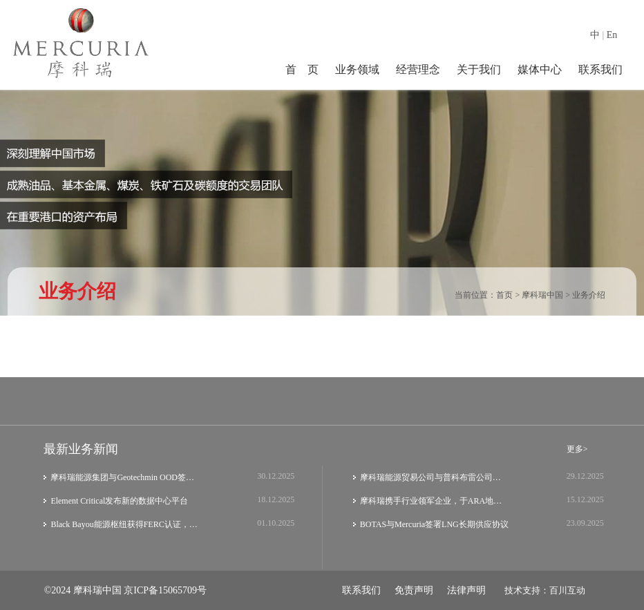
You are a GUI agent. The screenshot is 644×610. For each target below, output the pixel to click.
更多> (577, 449)
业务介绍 (588, 295)
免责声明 (414, 590)
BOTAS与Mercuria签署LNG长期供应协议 (434, 524)
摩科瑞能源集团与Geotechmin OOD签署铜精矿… (125, 477)
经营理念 (418, 69)
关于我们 (479, 69)
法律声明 (466, 590)
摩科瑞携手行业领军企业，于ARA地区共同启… (434, 501)
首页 (504, 295)
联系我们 (600, 69)
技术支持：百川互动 (544, 590)
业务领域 (357, 69)
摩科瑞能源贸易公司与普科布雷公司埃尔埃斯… (434, 477)
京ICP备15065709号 (165, 590)
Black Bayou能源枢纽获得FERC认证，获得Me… (125, 524)
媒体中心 (540, 69)
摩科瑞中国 (542, 295)
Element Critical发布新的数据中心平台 (119, 501)
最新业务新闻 (81, 449)
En (612, 35)
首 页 (302, 69)
